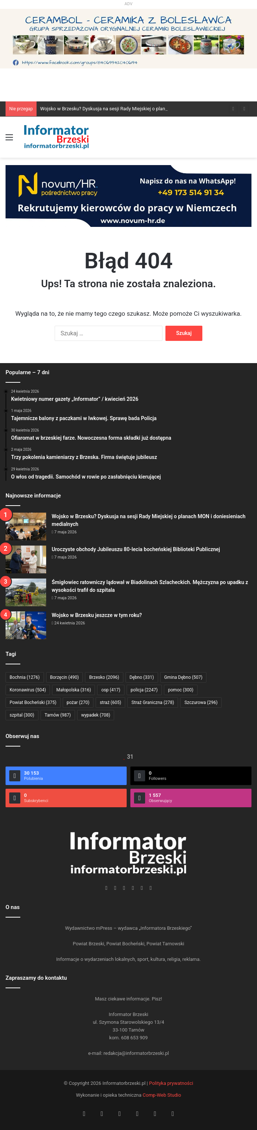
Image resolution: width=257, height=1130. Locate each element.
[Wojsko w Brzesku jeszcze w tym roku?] (26, 625)
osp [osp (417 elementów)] (110, 690)
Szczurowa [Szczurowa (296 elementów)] (200, 702)
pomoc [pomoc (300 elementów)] (180, 690)
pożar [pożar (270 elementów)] (78, 702)
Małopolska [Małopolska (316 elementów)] (73, 690)
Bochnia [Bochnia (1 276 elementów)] (25, 677)
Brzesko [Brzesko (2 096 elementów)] (104, 677)
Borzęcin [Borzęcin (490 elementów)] (64, 677)
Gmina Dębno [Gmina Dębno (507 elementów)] (183, 677)
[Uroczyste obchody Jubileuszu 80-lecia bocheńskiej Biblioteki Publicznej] (26, 559)
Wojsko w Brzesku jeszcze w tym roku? (97, 615)
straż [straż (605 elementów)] (110, 702)
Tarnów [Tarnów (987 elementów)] (58, 715)
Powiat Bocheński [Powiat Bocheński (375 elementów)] (33, 702)
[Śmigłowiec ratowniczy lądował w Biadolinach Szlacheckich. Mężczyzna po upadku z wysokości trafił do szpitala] (26, 592)
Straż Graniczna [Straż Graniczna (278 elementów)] (152, 702)
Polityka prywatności (171, 1083)
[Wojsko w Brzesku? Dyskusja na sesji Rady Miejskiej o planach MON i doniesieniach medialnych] (26, 526)
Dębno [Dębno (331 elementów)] (142, 677)
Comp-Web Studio (162, 1095)
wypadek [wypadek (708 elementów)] (95, 715)
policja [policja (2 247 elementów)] (144, 690)
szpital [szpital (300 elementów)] (22, 715)
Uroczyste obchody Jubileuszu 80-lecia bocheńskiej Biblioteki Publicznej (136, 549)
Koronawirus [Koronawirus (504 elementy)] (28, 690)
